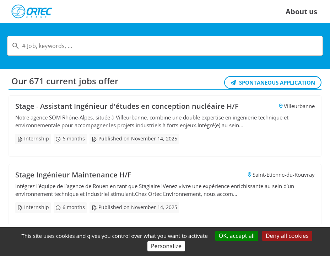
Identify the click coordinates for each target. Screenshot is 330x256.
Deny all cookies (287, 236)
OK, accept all (237, 236)
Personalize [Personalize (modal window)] (166, 246)
